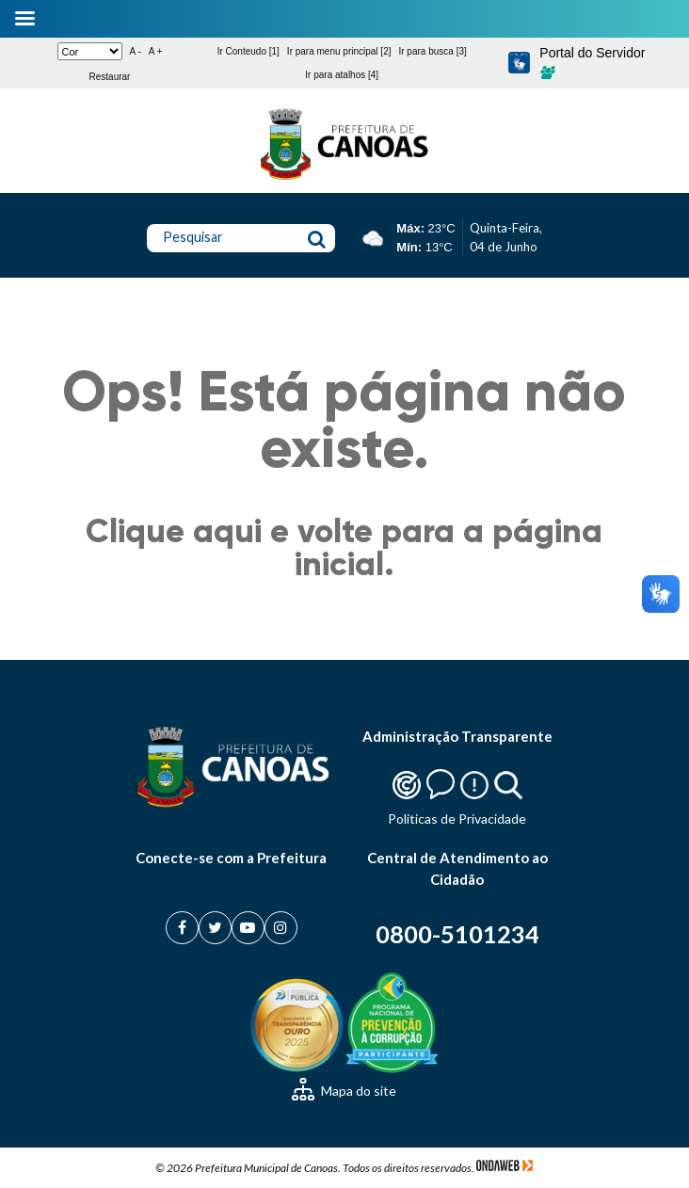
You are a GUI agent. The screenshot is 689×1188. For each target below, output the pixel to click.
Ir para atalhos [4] (341, 75)
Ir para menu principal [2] (339, 51)
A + (156, 51)
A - (135, 51)
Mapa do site (344, 1091)
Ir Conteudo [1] (248, 51)
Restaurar (110, 77)
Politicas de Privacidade (457, 819)
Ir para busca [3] (432, 51)
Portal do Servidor (592, 62)
